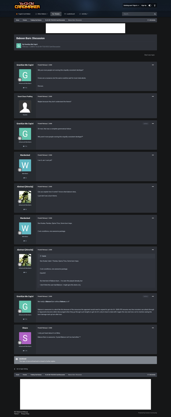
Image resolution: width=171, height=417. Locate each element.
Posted (45, 65)
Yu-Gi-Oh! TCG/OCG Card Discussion (48, 47)
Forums (57, 14)
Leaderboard (70, 14)
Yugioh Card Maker (24, 14)
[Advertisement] (85, 28)
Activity (84, 14)
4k (25, 209)
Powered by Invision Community (147, 413)
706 (25, 88)
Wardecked (25, 155)
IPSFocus (25, 412)
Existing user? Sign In (131, 5)
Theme (16, 414)
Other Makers (42, 14)
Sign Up (143, 5)
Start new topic (149, 55)
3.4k (25, 350)
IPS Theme (17, 412)
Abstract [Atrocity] (25, 186)
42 (25, 178)
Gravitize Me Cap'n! (31, 44)
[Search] (132, 14)
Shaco (25, 328)
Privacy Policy (25, 414)
